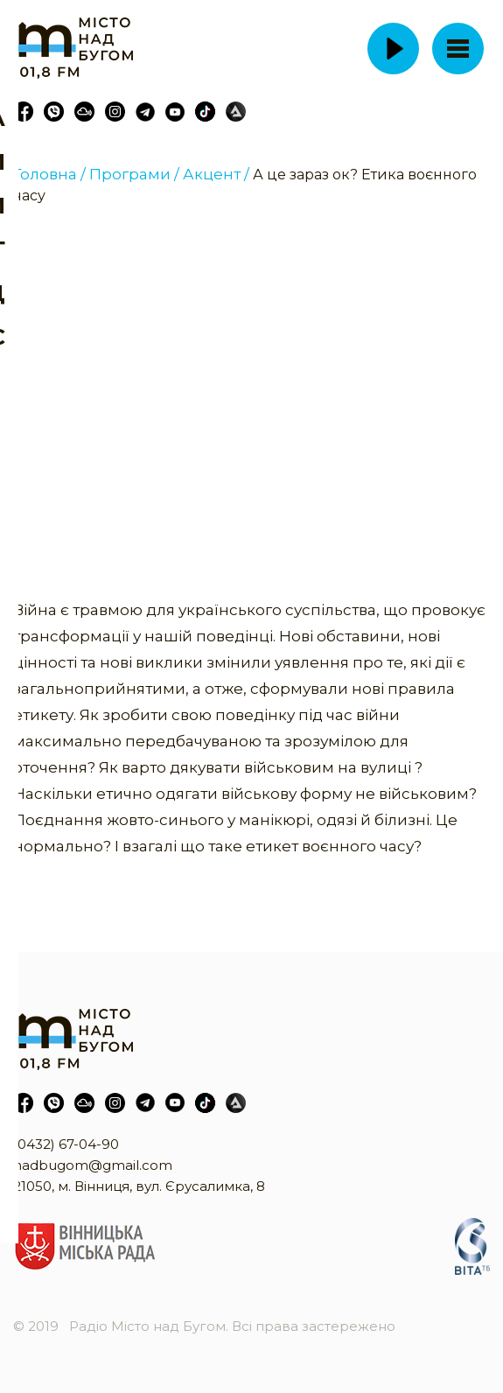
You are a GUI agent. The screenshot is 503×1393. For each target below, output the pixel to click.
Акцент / (216, 174)
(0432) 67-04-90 (66, 1144)
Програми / (134, 174)
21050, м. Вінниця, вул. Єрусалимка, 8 (139, 1186)
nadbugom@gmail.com (92, 1165)
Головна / (49, 174)
